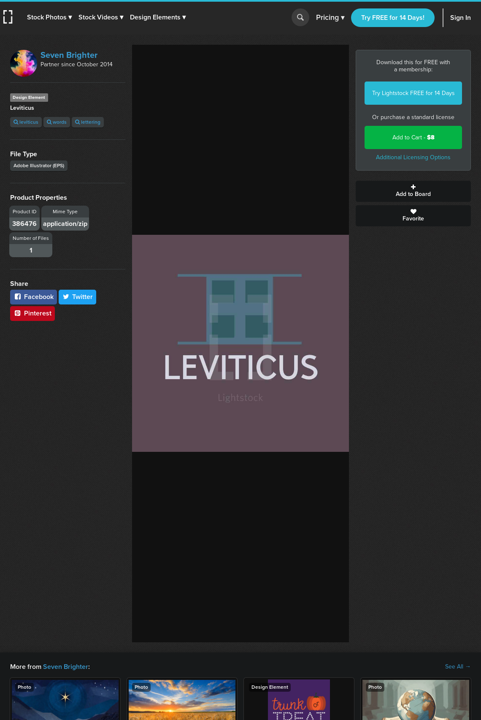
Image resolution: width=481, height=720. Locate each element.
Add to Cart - (413, 137)
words (57, 122)
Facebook (34, 297)
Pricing (330, 17)
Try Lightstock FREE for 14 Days (413, 93)
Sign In (460, 17)
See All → (458, 667)
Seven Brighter (69, 55)
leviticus (26, 122)
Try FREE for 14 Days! (392, 17)
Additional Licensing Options (413, 157)
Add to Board (413, 191)
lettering (87, 122)
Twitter (77, 297)
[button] (49, 17)
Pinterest (32, 313)
